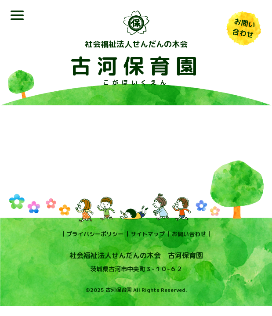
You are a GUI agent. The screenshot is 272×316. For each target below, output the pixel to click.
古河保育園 (136, 66)
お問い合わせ (189, 234)
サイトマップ (148, 234)
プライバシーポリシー (94, 234)
